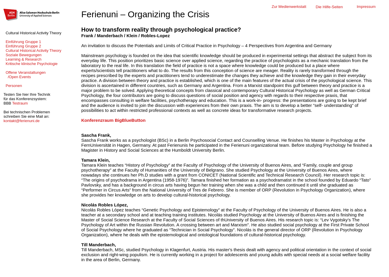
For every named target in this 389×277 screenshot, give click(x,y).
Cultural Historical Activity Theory (32, 50)
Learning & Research (22, 59)
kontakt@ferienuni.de (22, 121)
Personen (13, 85)
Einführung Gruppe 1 (22, 42)
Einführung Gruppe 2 (22, 46)
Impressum (366, 6)
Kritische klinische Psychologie (30, 63)
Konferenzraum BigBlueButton (113, 120)
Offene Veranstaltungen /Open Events (25, 74)
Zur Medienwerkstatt (289, 6)
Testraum (20, 103)
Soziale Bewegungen (22, 55)
